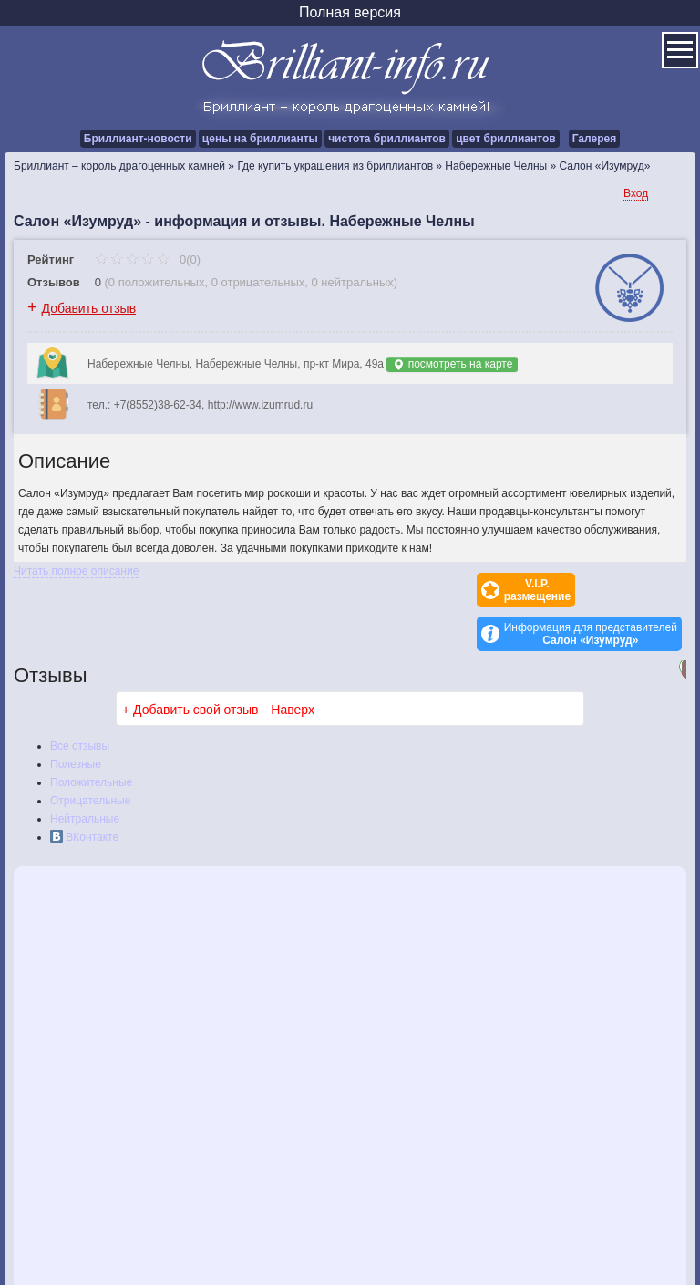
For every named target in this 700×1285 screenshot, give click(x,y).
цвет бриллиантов (505, 138)
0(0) (147, 259)
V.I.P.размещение (433, 590)
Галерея (594, 138)
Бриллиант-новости (138, 138)
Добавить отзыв (89, 308)
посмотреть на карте (452, 364)
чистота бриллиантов (387, 138)
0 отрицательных (258, 282)
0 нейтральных (353, 282)
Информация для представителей (590, 590)
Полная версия (350, 12)
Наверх (292, 665)
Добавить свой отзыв (195, 665)
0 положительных (156, 282)
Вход (635, 193)
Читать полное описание (76, 571)
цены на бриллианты (260, 138)
